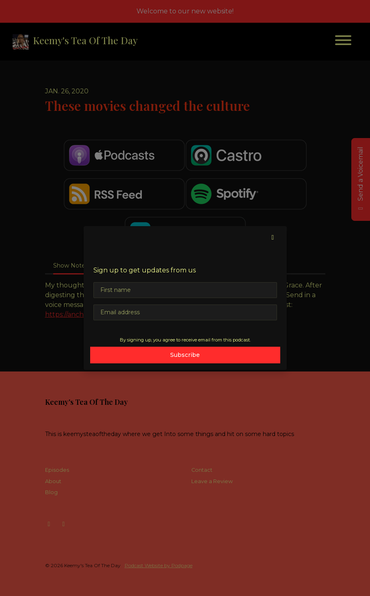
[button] (273, 237)
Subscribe (185, 354)
